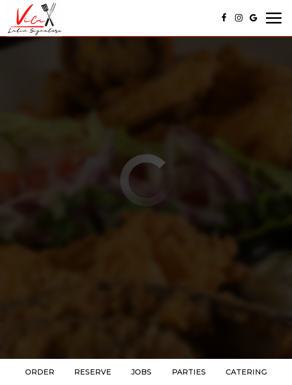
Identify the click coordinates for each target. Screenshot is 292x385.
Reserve (92, 372)
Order (39, 372)
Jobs (141, 372)
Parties (189, 372)
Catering (246, 372)
